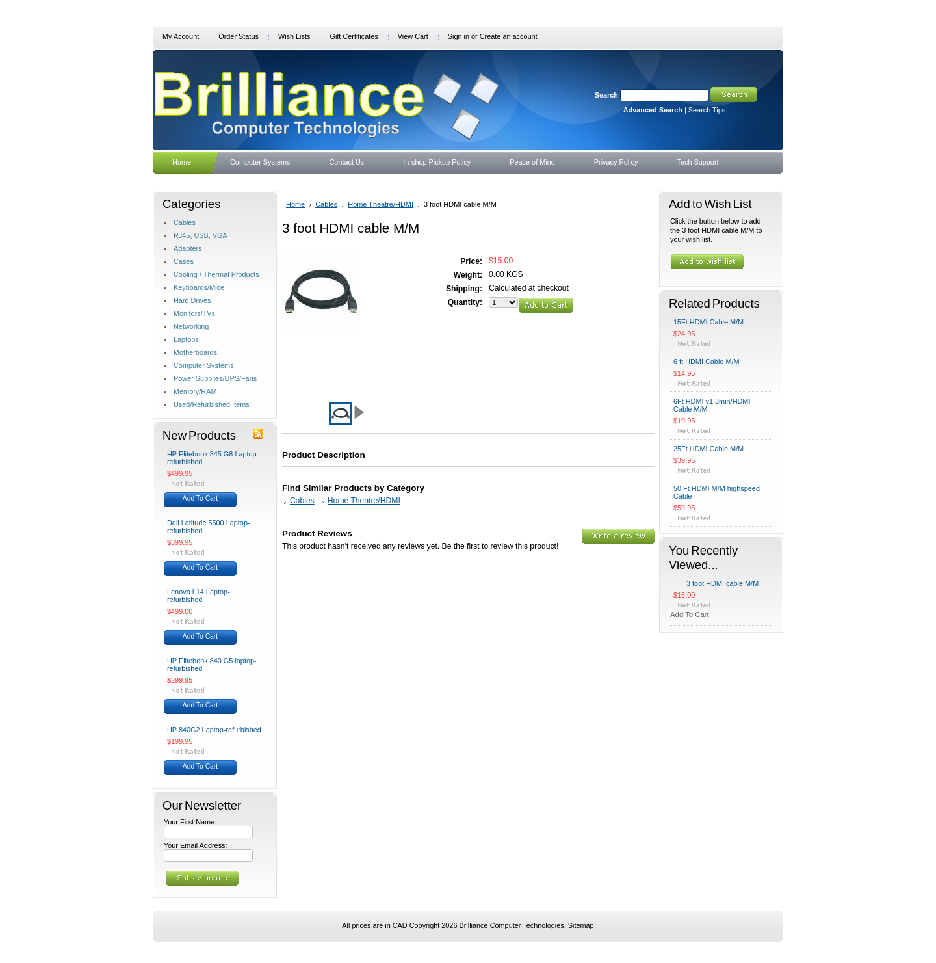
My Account (180, 36)
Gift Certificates (354, 36)
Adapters (188, 248)
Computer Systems (203, 365)
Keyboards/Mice (199, 287)
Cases (184, 261)
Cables (185, 222)
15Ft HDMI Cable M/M (708, 322)
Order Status (238, 36)
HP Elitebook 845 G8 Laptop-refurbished (213, 458)
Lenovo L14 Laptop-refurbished (198, 595)
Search (606, 95)
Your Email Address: (196, 845)
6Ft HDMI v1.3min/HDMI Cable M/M (711, 405)
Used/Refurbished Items (212, 404)
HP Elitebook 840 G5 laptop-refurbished (212, 664)
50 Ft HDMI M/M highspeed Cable (716, 492)
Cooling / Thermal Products (216, 274)
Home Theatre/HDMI (380, 204)
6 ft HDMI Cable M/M (706, 361)
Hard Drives (192, 300)
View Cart (413, 36)
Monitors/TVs (194, 313)
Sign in (458, 36)
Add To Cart (200, 498)
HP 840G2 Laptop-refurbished (214, 729)
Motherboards (195, 352)
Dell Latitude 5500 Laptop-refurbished (208, 526)
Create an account (509, 36)
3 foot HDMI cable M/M (722, 583)
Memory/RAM (195, 391)
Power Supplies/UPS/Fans (215, 378)
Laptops (186, 339)
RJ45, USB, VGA (201, 235)
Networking (191, 326)
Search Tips (706, 110)
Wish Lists (294, 36)
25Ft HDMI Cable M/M (708, 449)
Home (295, 204)
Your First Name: (190, 822)
